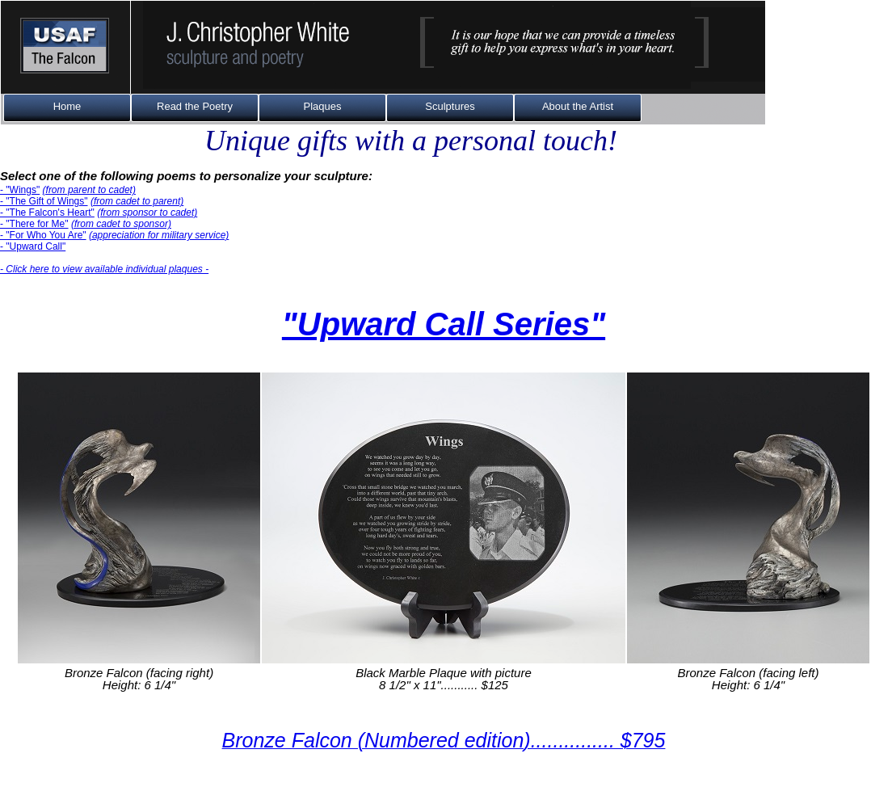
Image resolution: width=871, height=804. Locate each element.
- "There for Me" (34, 223)
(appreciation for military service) (159, 235)
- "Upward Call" (32, 246)
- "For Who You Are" (43, 235)
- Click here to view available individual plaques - (104, 269)
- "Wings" (20, 190)
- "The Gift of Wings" (44, 201)
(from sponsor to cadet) (147, 212)
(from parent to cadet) (89, 190)
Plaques (323, 106)
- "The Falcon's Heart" (47, 212)
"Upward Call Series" (443, 324)
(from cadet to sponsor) (121, 223)
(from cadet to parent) (136, 201)
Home (67, 106)
